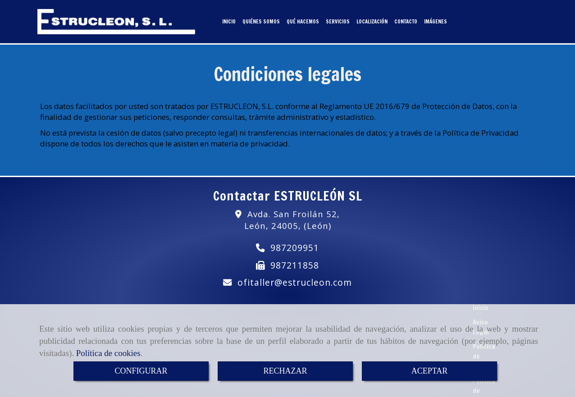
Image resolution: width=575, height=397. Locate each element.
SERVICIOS (338, 19)
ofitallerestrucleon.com (294, 279)
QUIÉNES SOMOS (261, 19)
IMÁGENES (435, 19)
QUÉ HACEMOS (303, 19)
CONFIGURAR (140, 370)
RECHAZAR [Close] (285, 370)
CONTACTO (405, 19)
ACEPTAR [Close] (429, 370)
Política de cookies (108, 353)
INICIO (229, 19)
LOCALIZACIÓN (372, 19)
